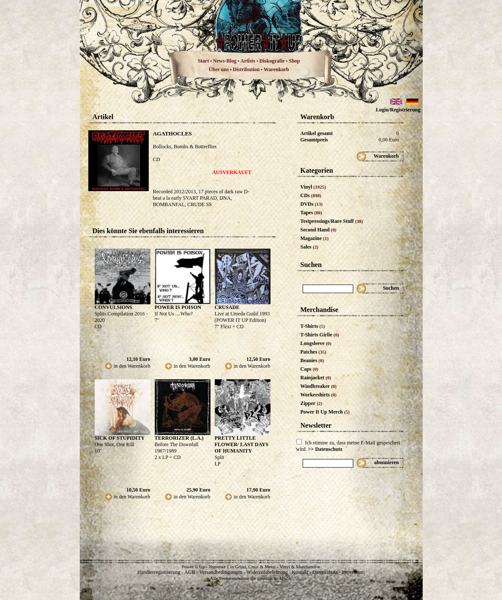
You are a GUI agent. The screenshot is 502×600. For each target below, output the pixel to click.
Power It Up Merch (325, 412)
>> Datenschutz (325, 449)
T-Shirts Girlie (320, 335)
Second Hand (319, 230)
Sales (310, 247)
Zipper (311, 403)
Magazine (315, 238)
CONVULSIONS (113, 307)
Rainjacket (316, 378)
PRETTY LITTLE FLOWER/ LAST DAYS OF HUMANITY (241, 444)
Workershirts (319, 395)
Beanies (312, 360)
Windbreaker (319, 386)
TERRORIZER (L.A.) (179, 438)
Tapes (311, 213)
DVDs (312, 204)
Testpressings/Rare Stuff (332, 221)
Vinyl (313, 187)
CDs (311, 195)
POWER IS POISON (178, 307)
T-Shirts (313, 326)
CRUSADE (227, 307)
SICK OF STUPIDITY (120, 438)
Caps (310, 369)
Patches (314, 352)
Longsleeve (316, 343)
